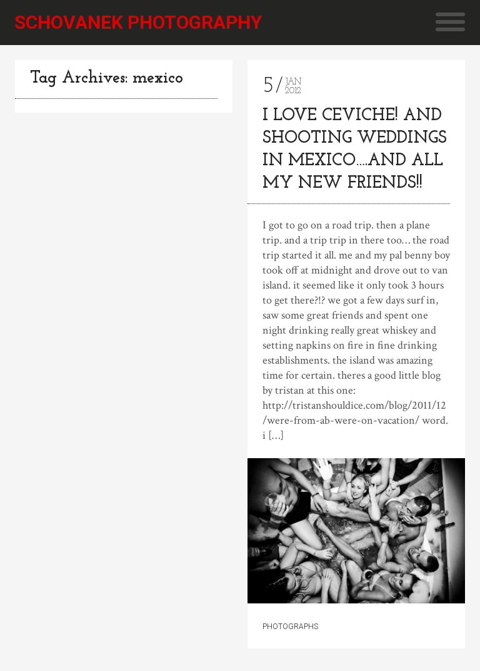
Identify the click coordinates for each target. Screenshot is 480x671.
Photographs (290, 626)
